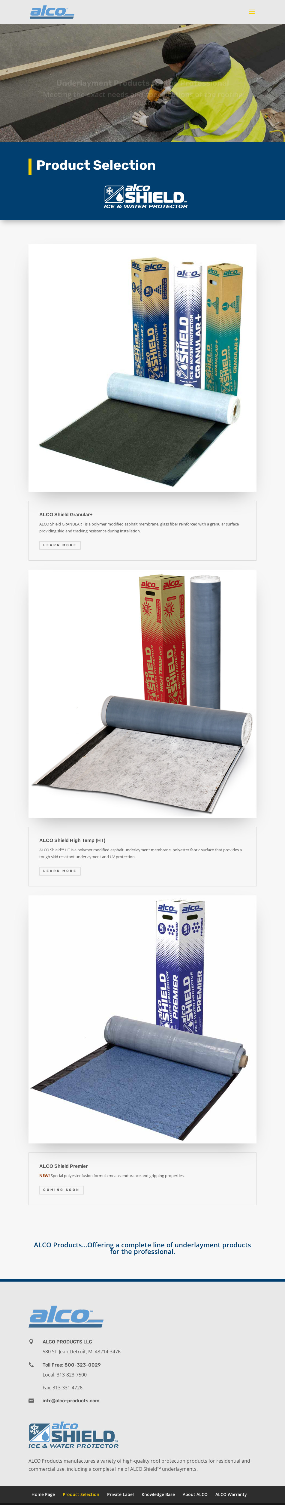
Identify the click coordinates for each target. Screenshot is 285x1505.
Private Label (120, 1494)
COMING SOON (61, 1190)
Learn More (60, 545)
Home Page (43, 1494)
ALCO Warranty (231, 1494)
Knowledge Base (158, 1494)
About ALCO (195, 1494)
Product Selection (81, 1494)
